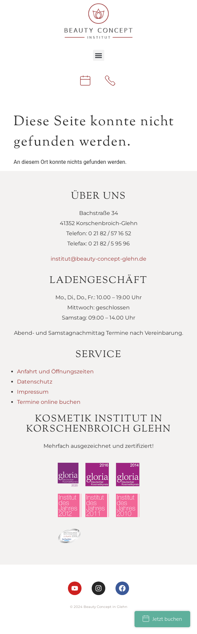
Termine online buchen (48, 402)
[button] (98, 55)
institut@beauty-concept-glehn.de (98, 259)
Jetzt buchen (162, 619)
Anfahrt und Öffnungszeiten (55, 371)
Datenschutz (34, 381)
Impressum (33, 392)
